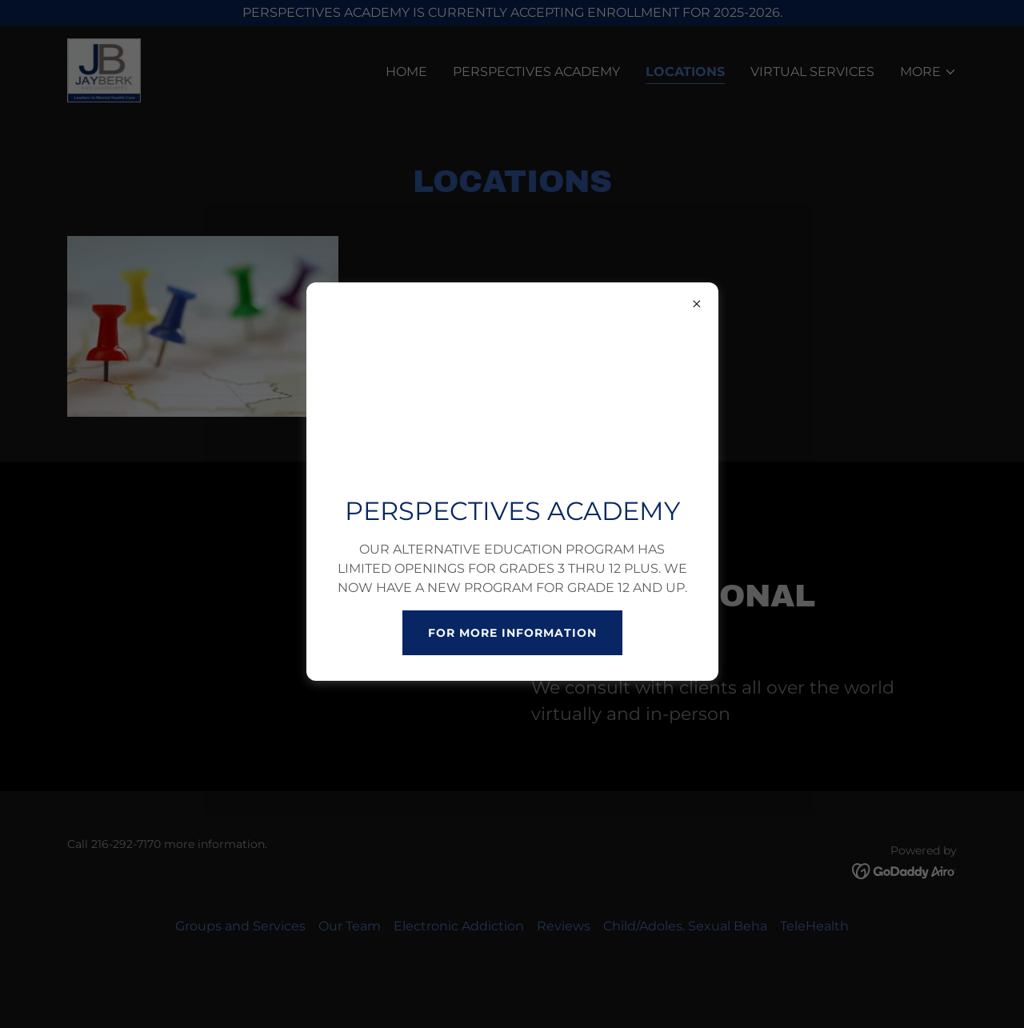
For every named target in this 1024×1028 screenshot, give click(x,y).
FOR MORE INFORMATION (512, 633)
